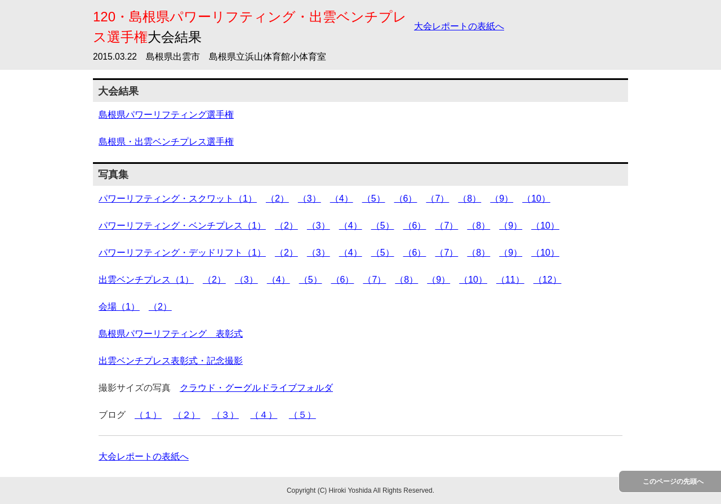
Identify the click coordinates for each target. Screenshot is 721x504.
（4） (341, 198)
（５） (302, 415)
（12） (547, 279)
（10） (536, 198)
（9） (501, 198)
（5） (373, 198)
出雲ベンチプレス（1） (146, 279)
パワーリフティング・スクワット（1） (178, 198)
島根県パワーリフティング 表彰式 (171, 333)
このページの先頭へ (673, 481)
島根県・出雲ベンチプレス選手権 (166, 141)
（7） (437, 198)
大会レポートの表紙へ (459, 26)
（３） (225, 415)
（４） (263, 415)
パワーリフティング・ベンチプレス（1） (182, 225)
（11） (510, 279)
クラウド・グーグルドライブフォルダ (256, 388)
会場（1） (119, 306)
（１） (148, 415)
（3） (309, 198)
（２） (186, 415)
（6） (405, 198)
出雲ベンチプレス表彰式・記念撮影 (171, 360)
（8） (469, 198)
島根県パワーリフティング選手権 (166, 114)
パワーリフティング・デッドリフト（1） (182, 252)
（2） (277, 198)
